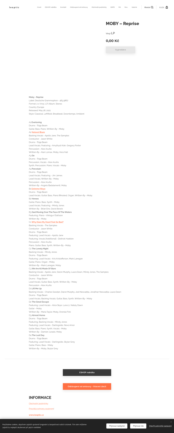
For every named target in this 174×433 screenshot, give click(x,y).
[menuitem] (106, 7)
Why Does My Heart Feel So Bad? (48, 222)
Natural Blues (38, 132)
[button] (148, 7)
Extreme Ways (38, 189)
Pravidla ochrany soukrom (41, 408)
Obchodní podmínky (38, 403)
